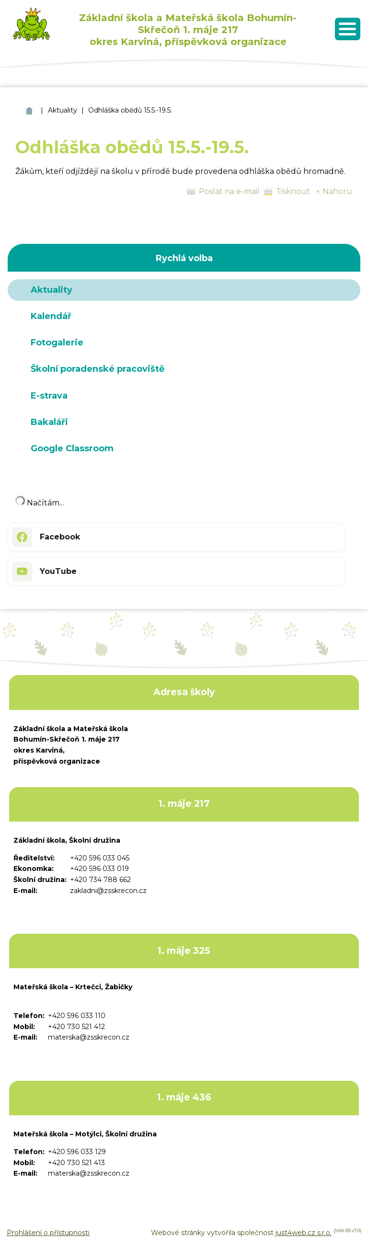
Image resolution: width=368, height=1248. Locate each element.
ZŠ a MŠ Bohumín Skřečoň (30, 110)
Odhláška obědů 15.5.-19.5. (130, 110)
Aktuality (62, 110)
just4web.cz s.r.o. (304, 1232)
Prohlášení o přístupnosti (48, 1232)
